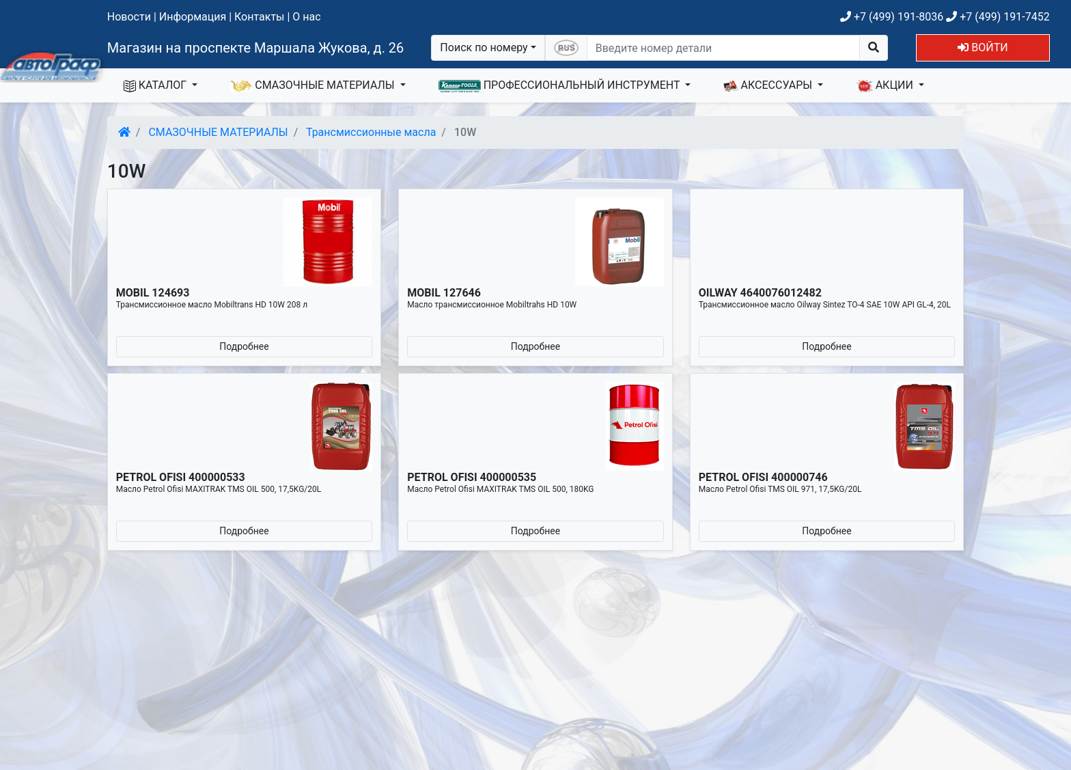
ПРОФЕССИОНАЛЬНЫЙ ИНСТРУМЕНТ (561, 85)
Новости (129, 16)
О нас (306, 16)
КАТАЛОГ (156, 85)
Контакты (259, 16)
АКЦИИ (886, 85)
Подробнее (243, 346)
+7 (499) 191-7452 (997, 16)
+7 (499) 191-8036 (891, 16)
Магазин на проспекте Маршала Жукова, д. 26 (255, 48)
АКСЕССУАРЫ (769, 85)
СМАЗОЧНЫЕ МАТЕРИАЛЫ (313, 85)
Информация (192, 16)
